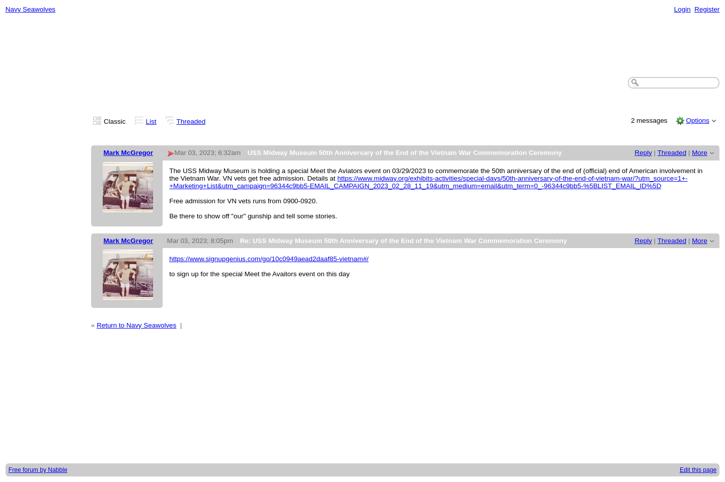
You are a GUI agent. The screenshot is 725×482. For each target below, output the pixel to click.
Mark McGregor (128, 152)
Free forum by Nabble (38, 469)
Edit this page (698, 469)
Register (706, 9)
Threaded (191, 121)
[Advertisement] (362, 45)
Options (697, 120)
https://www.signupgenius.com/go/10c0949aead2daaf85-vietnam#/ (269, 259)
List (151, 121)
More (699, 152)
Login (682, 9)
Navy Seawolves (30, 9)
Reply (643, 152)
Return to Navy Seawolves (136, 325)
